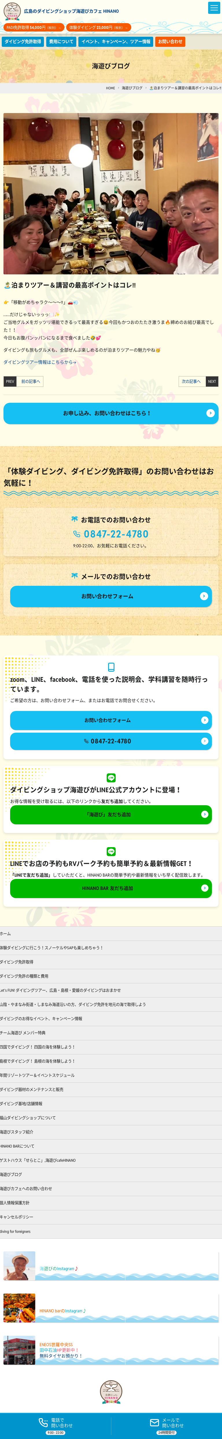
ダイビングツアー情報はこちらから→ (39, 362)
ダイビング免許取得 (24, 41)
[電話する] (55, 1426)
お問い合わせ (181, 41)
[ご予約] (166, 1426)
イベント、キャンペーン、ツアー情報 (123, 41)
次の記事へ (193, 382)
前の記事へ (29, 382)
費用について (65, 41)
